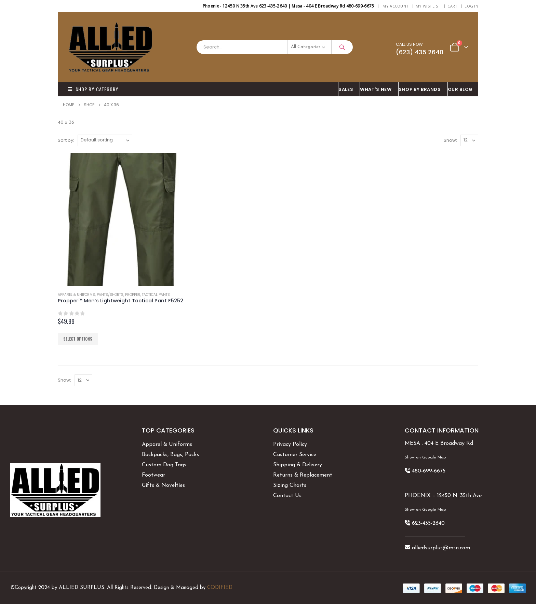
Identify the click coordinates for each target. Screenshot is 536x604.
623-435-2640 (428, 523)
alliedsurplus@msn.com (441, 548)
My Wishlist (428, 6)
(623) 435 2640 (419, 52)
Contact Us (287, 495)
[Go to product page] (124, 219)
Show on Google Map (425, 457)
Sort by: (66, 140)
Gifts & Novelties (163, 485)
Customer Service (294, 454)
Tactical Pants (156, 294)
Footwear (153, 475)
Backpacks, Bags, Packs (170, 454)
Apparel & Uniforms (76, 294)
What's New (376, 89)
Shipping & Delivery (297, 465)
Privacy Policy (290, 444)
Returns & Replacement (302, 475)
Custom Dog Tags (164, 465)
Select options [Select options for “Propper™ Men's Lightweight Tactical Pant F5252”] (77, 339)
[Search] (342, 47)
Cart (452, 6)
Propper (132, 294)
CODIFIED (219, 587)
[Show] (469, 140)
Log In (471, 6)
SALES (345, 89)
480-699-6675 (428, 471)
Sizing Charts (289, 485)
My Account (395, 6)
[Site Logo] (110, 47)
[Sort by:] (105, 140)
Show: (450, 140)
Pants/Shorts (110, 294)
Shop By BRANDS (420, 89)
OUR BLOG (460, 89)
